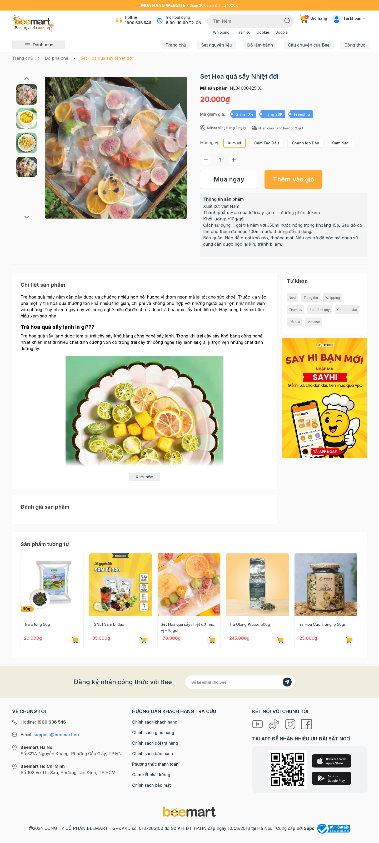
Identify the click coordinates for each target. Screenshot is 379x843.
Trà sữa (294, 322)
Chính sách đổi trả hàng (155, 743)
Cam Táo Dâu (266, 143)
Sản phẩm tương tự (45, 544)
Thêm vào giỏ (293, 179)
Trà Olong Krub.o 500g (249, 624)
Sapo (309, 828)
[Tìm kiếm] (287, 20)
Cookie (263, 32)
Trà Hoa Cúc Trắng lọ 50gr (321, 624)
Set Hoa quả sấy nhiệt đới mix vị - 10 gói (187, 627)
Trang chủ (176, 45)
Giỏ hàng (313, 18)
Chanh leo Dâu (305, 143)
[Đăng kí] (287, 682)
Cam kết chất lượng (151, 774)
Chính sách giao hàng (153, 732)
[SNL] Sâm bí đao (108, 624)
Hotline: (43, 722)
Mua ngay (229, 179)
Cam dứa (340, 143)
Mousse (313, 322)
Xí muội (234, 143)
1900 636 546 (138, 23)
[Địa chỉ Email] (240, 682)
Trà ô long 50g (37, 624)
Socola (282, 32)
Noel (292, 298)
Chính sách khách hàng (154, 722)
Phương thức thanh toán (155, 764)
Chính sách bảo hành (152, 753)
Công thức (355, 45)
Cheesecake (347, 310)
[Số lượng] (220, 160)
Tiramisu (243, 32)
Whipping (221, 32)
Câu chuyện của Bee (309, 45)
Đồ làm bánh (260, 45)
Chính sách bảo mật (151, 785)
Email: (50, 734)
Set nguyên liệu (216, 45)
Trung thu (310, 298)
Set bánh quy (320, 310)
